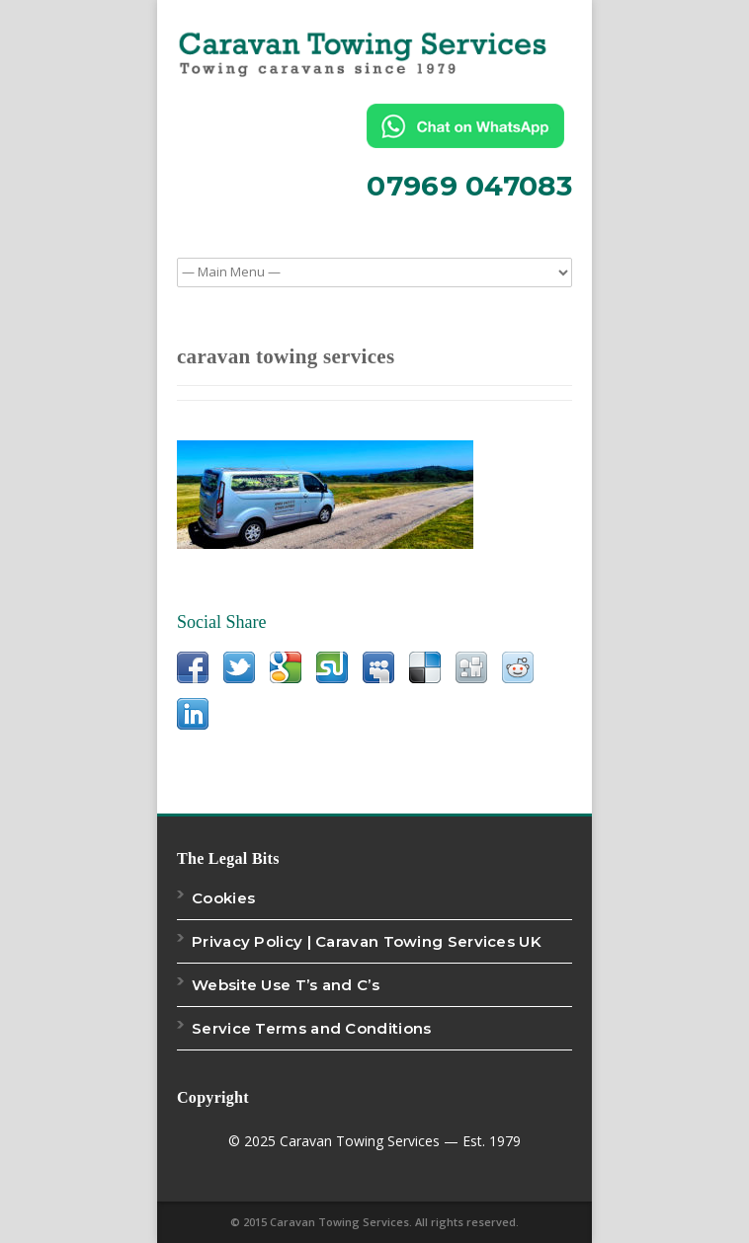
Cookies (223, 898)
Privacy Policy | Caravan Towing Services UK (366, 941)
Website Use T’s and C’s (285, 984)
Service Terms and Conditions (311, 1028)
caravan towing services (285, 356)
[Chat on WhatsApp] (469, 126)
